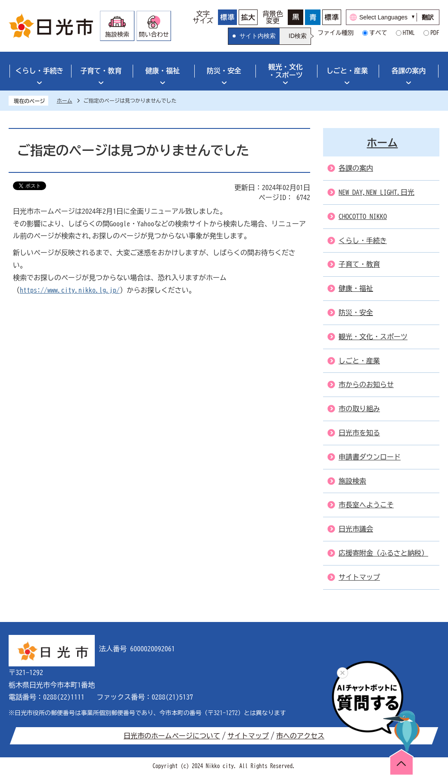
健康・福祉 (162, 70)
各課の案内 (409, 70)
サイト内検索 (258, 35)
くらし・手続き (39, 70)
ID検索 (298, 35)
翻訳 (428, 17)
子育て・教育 (100, 70)
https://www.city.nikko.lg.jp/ (70, 290)
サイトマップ (248, 735)
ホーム (64, 100)
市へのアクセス (300, 735)
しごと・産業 (347, 70)
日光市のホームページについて (172, 735)
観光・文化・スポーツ (285, 70)
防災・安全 (224, 70)
